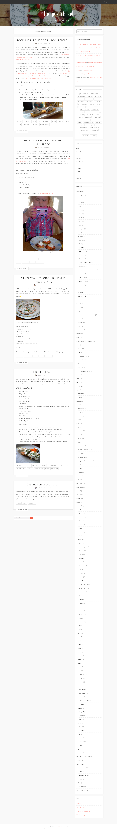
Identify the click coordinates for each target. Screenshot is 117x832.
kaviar (54, 121)
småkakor (80, 323)
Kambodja (81, 652)
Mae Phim (81, 719)
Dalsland (80, 214)
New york (81, 742)
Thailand (80, 708)
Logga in (78, 804)
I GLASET (78, 401)
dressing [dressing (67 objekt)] (81, 102)
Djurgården (82, 266)
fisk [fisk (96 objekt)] (98, 104)
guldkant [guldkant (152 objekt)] (95, 109)
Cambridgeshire (83, 547)
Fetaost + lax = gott (84, 52)
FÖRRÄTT (79, 334)
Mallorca (81, 697)
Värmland (80, 293)
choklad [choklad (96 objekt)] (89, 99)
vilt (78, 442)
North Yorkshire (83, 585)
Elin (39, 44)
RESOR (51, 2)
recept (67, 121)
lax (62, 466)
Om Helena (80, 172)
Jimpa (78, 70)
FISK (77, 338)
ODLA (78, 491)
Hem (14, 2)
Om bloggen (22, 2)
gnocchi (80, 453)
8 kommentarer (22, 475)
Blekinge (80, 203)
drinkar (80, 416)
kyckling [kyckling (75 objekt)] (98, 112)
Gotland (80, 225)
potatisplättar (57, 259)
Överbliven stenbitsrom (43, 485)
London (81, 577)
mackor (80, 364)
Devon (81, 558)
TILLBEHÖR (79, 764)
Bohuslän (80, 206)
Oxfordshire (82, 592)
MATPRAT (79, 487)
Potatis (80, 472)
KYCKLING (79, 483)
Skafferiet (43, 2)
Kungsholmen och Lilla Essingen (88, 270)
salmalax (25, 262)
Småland (80, 248)
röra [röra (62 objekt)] (81, 125)
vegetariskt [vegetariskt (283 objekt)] (84, 133)
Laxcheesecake (43, 372)
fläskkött (80, 431)
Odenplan (82, 278)
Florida (81, 738)
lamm (79, 435)
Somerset (81, 596)
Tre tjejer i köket (58, 13)
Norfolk (81, 581)
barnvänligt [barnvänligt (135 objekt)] (94, 94)
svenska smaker (44, 125)
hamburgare (81, 457)
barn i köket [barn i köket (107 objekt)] (84, 94)
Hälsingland (81, 229)
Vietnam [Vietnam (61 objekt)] (85, 135)
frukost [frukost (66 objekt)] (81, 107)
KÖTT (77, 424)
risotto (79, 476)
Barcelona (82, 689)
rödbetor (66, 259)
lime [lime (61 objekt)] (81, 117)
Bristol (81, 543)
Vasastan (81, 285)
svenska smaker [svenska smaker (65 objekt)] (94, 128)
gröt (79, 352)
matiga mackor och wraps (85, 461)
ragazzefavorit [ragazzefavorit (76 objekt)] (88, 122)
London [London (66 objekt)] (88, 117)
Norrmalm (82, 274)
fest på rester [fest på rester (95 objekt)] (82, 104)
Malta (79, 663)
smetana (32, 262)
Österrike (80, 506)
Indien (79, 633)
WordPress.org (80, 815)
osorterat (79, 495)
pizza (79, 468)
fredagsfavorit (26, 259)
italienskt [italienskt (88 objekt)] (89, 112)
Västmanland (81, 300)
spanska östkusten (84, 701)
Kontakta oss (33, 2)
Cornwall (81, 551)
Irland (79, 637)
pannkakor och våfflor (84, 371)
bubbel (80, 412)
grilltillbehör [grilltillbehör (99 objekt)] (85, 109)
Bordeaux (81, 614)
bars (79, 345)
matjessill (19, 356)
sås (78, 783)
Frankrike (80, 611)
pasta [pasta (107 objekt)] (80, 120)
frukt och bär (81, 349)
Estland (80, 607)
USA (79, 734)
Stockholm (81, 251)
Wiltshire (81, 603)
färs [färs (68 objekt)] (88, 107)
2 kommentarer (22, 362)
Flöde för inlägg (80, 808)
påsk (68, 466)
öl (78, 405)
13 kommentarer (22, 268)
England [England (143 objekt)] (98, 102)
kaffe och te (81, 360)
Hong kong (81, 630)
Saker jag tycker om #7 (87, 74)
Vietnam (80, 746)
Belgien (80, 528)
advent (80, 386)
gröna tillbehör (82, 775)
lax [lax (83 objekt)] (97, 115)
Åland (79, 510)
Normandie (82, 622)
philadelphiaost (21, 469)
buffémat (27, 121)
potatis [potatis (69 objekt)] (87, 120)
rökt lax (30, 469)
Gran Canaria (82, 693)
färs (79, 427)
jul (78, 390)
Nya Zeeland (81, 675)
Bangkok (81, 712)
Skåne (79, 244)
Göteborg (80, 218)
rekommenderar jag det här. (24, 60)
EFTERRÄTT (79, 330)
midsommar (28, 356)
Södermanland (82, 240)
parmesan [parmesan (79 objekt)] (96, 117)
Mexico (80, 667)
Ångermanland (82, 199)
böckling (19, 121)
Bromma (81, 259)
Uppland (80, 289)
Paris (80, 626)
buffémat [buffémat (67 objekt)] (98, 96)
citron (34, 121)
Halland (80, 233)
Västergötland (82, 296)
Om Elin (79, 168)
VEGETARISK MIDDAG (82, 790)
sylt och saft (81, 787)
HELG (77, 382)
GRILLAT (78, 379)
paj (78, 465)
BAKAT (78, 304)
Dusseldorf (82, 731)
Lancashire (82, 573)
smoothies (81, 375)
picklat (80, 779)
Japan (79, 648)
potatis (35, 356)
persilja (60, 121)
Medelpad (81, 236)
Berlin (80, 727)
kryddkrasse (53, 466)
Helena (39, 285)
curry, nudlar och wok (84, 450)
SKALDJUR (79, 753)
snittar (19, 125)
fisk (40, 121)
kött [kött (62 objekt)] (82, 115)
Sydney (81, 521)
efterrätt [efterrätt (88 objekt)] (89, 102)
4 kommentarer (22, 131)
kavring (44, 466)
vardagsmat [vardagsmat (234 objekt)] (85, 130)
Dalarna (80, 210)
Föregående (19, 518)
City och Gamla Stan (84, 263)
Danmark (80, 532)
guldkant (35, 259)
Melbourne (82, 517)
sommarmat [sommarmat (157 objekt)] (89, 125)
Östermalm (82, 255)
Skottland (80, 682)
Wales (79, 749)
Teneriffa (81, 704)
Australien (80, 513)
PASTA (78, 498)
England (80, 540)
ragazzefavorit (39, 469)
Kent (80, 570)
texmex (80, 480)
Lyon (80, 618)
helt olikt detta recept (46, 194)
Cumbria (81, 555)
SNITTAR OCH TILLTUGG (83, 757)
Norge (79, 671)
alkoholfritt (81, 409)
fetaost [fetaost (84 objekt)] (91, 104)
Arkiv (66, 2)
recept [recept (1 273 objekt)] (98, 122)
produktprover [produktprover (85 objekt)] (96, 120)
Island (79, 641)
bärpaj (79, 308)
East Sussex (82, 566)
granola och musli (83, 356)
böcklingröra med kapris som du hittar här (38, 78)
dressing (80, 772)
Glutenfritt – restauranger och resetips (87, 155)
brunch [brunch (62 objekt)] (90, 96)
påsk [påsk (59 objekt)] (79, 122)
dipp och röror (82, 768)
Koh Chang (82, 716)
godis (79, 319)
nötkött (80, 439)
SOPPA (78, 761)
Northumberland (83, 588)
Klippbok (59, 2)
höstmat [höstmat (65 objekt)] (81, 112)
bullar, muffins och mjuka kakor (86, 315)
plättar (49, 259)
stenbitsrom (35, 125)
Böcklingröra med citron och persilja (43, 40)
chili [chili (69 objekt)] (82, 99)
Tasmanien (82, 525)
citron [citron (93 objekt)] (96, 99)
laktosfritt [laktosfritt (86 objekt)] (89, 115)
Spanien (80, 686)
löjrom (42, 259)
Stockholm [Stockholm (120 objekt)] (83, 128)
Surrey (81, 600)
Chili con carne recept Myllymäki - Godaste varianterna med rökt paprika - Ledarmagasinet (88, 59)
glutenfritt (46, 121)
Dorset (81, 562)
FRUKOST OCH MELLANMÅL (84, 341)
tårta (79, 326)
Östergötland (81, 195)
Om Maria (80, 175)
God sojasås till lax (87, 70)
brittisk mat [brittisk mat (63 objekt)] (81, 96)
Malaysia (80, 660)
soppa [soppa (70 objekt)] (97, 125)
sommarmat (26, 125)
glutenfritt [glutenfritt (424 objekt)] (96, 107)
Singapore (81, 678)
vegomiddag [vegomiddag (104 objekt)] (94, 133)
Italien (79, 645)
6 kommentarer (22, 509)
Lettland (80, 656)
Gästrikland (81, 221)
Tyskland (80, 723)
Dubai (79, 536)
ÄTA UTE (78, 191)
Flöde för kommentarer (83, 811)
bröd (79, 311)
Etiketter (78, 152)
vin (78, 420)
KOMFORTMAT (80, 446)
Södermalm (82, 281)
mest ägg (80, 367)
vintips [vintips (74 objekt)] (93, 135)
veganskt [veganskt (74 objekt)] (95, 130)
